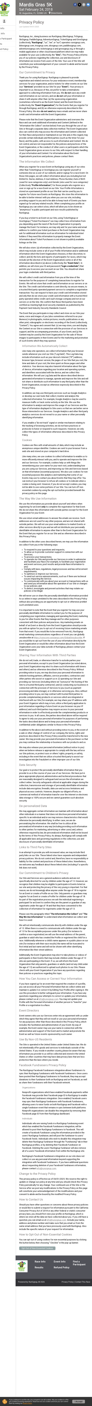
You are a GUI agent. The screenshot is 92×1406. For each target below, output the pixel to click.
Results (5, 44)
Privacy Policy (27, 1403)
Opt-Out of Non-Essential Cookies (44, 1368)
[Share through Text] (88, 4)
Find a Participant (10, 38)
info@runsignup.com (38, 1091)
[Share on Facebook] (75, 4)
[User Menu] (11, 21)
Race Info (7, 28)
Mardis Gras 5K (42, 5)
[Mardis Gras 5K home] (11, 9)
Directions (63, 13)
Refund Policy (9, 49)
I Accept (79, 1401)
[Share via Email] (84, 4)
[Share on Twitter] (79, 4)
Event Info (7, 33)
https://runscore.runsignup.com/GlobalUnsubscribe (50, 687)
